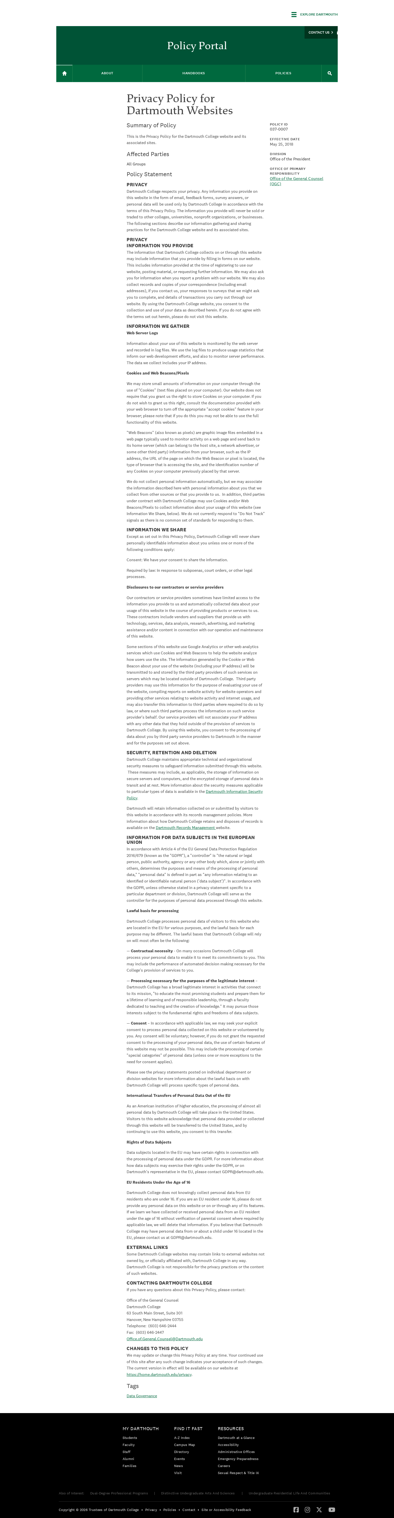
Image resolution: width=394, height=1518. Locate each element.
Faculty (129, 1444)
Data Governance (142, 1396)
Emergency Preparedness (238, 1459)
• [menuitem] (142, 1509)
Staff (127, 1451)
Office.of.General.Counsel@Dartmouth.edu (165, 1339)
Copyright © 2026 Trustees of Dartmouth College (99, 1509)
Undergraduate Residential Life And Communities (289, 1493)
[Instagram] (307, 1509)
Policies (283, 73)
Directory (181, 1451)
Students (130, 1437)
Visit (178, 1473)
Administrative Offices (236, 1451)
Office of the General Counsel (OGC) (296, 181)
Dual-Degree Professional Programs (119, 1493)
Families (129, 1466)
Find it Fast (188, 1428)
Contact (188, 1509)
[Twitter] (319, 1509)
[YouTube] (331, 1509)
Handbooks (193, 73)
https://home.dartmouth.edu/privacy (159, 1374)
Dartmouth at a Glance (236, 1437)
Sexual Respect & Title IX (238, 1473)
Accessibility (228, 1444)
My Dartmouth (141, 1428)
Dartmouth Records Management (186, 827)
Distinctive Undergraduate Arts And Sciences (198, 1493)
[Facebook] (296, 1509)
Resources (231, 1428)
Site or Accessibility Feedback (226, 1509)
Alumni (128, 1459)
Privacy (151, 1509)
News (178, 1466)
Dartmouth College (96, 14)
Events (179, 1459)
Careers (224, 1466)
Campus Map (184, 1444)
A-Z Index (182, 1437)
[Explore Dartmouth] (314, 14)
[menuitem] (142, 1448)
